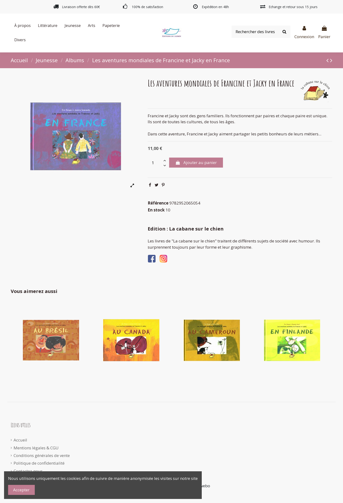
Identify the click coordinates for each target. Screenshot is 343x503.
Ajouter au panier (196, 162)
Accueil (20, 440)
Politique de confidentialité (39, 463)
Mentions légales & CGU (36, 448)
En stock (156, 210)
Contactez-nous (28, 471)
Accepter (21, 490)
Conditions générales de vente (42, 455)
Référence (158, 203)
